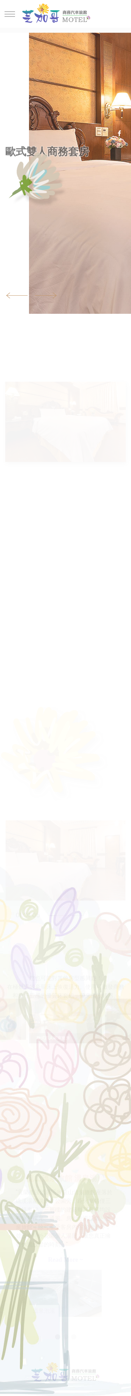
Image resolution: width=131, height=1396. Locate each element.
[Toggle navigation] (11, 13)
